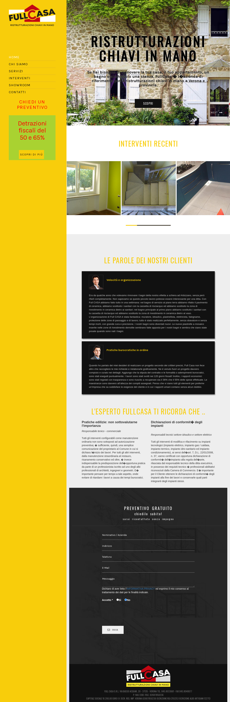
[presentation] (129, 610)
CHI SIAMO (18, 64)
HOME (14, 57)
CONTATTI (17, 92)
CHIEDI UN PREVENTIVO (32, 104)
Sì (120, 600)
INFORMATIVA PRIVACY (141, 588)
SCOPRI (148, 103)
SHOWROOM (19, 85)
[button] (78, 62)
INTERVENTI (19, 78)
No (127, 600)
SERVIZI (16, 71)
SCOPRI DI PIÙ (31, 154)
